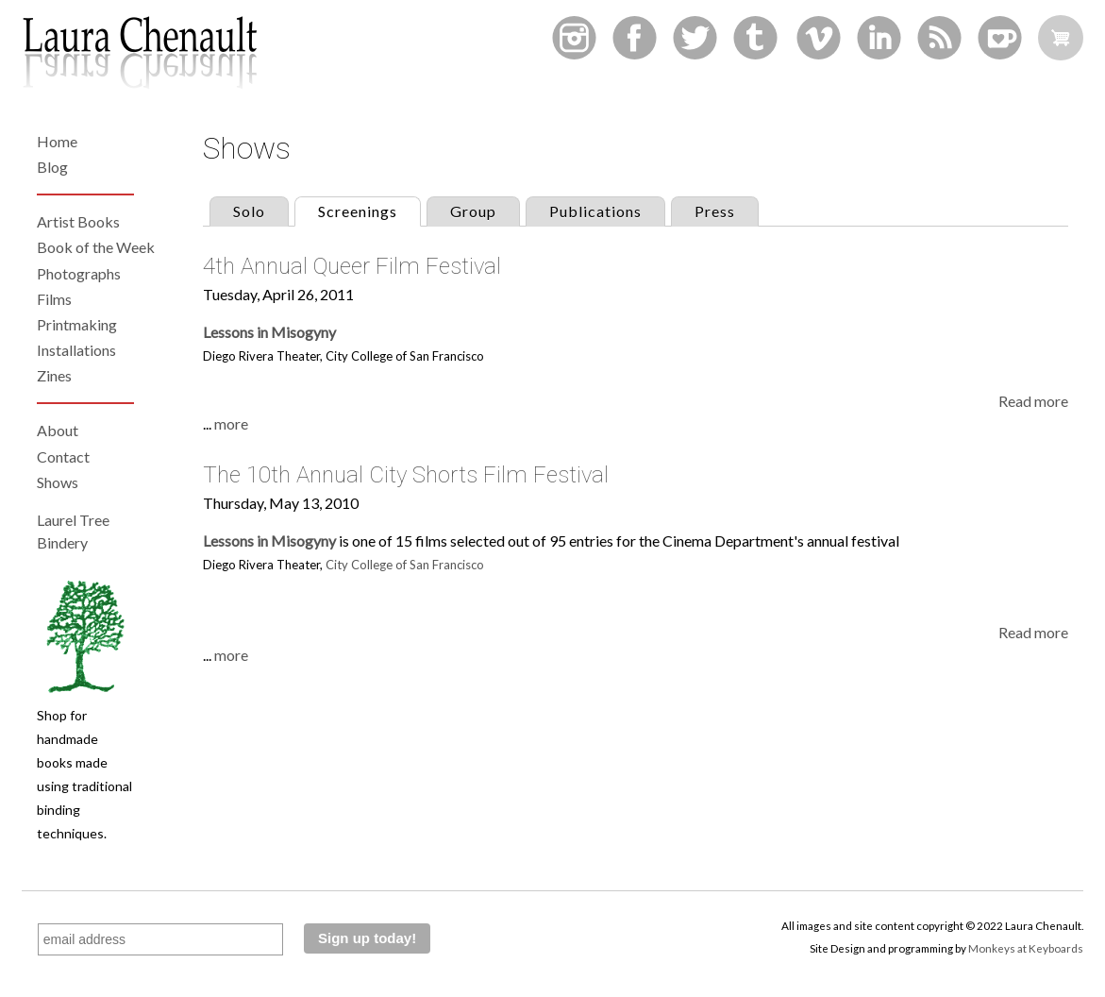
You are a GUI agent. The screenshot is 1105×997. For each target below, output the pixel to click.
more (231, 423)
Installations (76, 350)
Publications (595, 211)
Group (473, 211)
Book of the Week (96, 247)
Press (715, 211)
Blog (52, 167)
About (57, 430)
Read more (1033, 401)
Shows (57, 482)
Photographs (79, 273)
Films (54, 299)
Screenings (369, 208)
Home (57, 141)
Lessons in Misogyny (269, 332)
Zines (54, 375)
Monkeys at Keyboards (1025, 948)
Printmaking (77, 324)
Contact (63, 456)
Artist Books (78, 221)
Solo (249, 211)
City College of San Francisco (405, 564)
